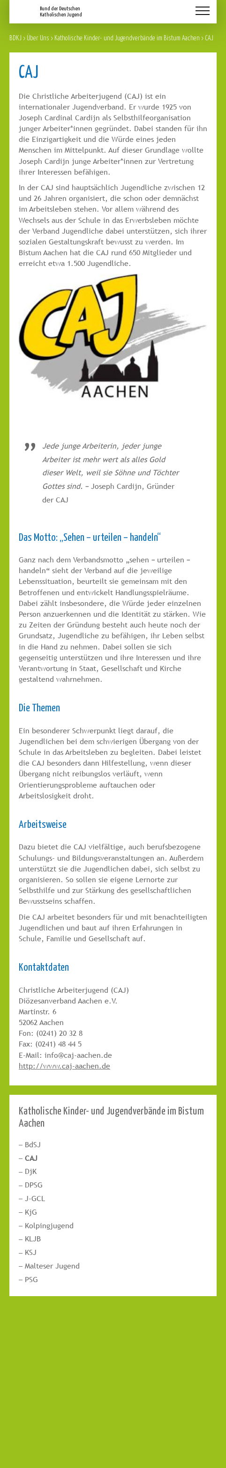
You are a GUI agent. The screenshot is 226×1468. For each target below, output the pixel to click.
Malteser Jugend (52, 1265)
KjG (31, 1212)
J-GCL (35, 1198)
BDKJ (15, 38)
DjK (31, 1171)
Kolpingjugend (49, 1225)
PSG (31, 1279)
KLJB (33, 1238)
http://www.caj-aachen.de (64, 1066)
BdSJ (33, 1144)
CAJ (31, 1158)
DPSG (34, 1184)
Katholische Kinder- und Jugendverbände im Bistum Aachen (127, 38)
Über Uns (38, 38)
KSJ (31, 1252)
